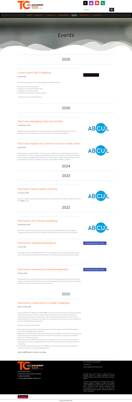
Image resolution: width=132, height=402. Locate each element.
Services (51, 15)
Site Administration (88, 369)
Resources (85, 15)
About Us (39, 15)
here (22, 201)
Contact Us (97, 15)
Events (74, 15)
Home (29, 15)
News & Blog (63, 15)
